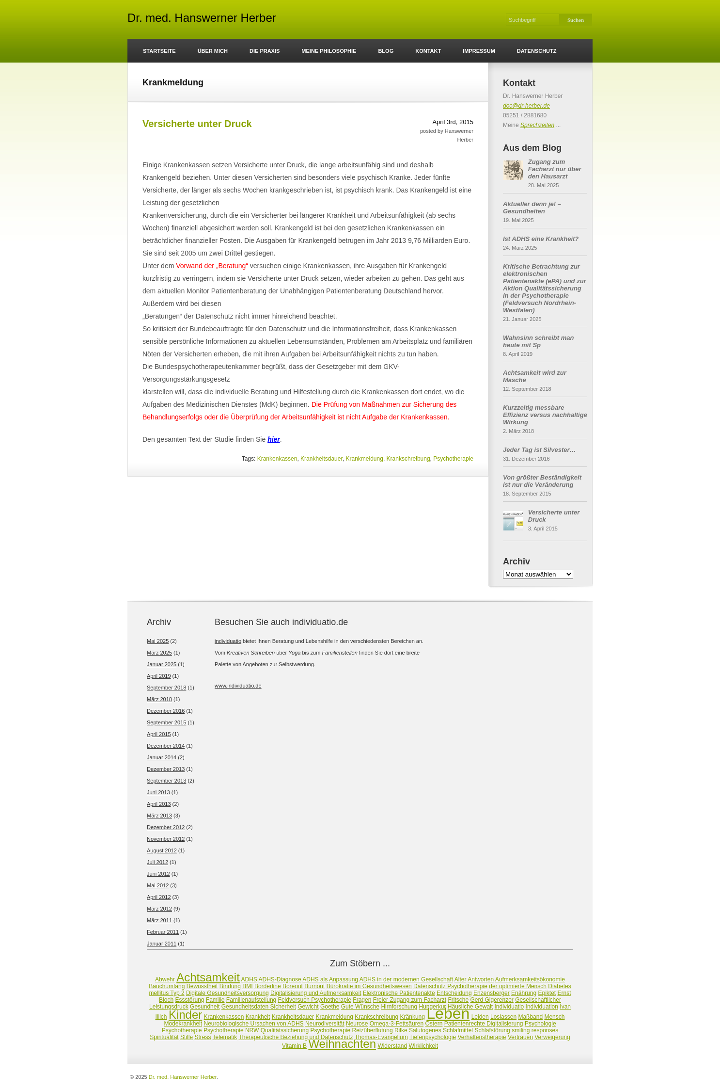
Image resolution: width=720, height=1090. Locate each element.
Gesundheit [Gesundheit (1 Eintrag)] (204, 1006)
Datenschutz (537, 51)
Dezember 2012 (166, 827)
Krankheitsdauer (321, 458)
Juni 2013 (158, 792)
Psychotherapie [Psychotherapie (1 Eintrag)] (182, 1030)
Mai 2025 (158, 641)
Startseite (159, 51)
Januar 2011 (161, 943)
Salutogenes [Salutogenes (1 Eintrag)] (425, 1030)
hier (273, 439)
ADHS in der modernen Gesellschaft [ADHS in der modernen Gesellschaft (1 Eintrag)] (406, 979)
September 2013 (166, 781)
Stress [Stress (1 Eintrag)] (202, 1037)
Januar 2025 (161, 664)
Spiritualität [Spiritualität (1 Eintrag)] (164, 1037)
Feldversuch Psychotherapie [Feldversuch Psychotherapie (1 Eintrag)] (314, 999)
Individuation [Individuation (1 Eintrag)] (542, 1006)
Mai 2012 (158, 885)
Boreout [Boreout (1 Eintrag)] (292, 986)
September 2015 (166, 722)
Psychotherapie (453, 458)
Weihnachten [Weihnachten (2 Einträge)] (342, 1043)
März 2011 (159, 920)
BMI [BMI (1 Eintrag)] (247, 986)
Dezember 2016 (166, 711)
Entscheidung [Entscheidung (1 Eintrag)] (454, 993)
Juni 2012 (158, 874)
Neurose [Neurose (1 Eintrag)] (357, 1023)
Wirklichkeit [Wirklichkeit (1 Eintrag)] (423, 1045)
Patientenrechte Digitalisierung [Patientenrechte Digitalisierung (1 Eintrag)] (483, 1023)
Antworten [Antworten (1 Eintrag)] (481, 979)
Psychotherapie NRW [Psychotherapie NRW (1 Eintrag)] (231, 1030)
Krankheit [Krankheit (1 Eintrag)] (258, 1016)
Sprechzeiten (537, 125)
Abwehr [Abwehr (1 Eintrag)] (165, 979)
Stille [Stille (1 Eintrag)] (186, 1037)
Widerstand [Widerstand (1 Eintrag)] (392, 1045)
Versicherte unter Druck (197, 123)
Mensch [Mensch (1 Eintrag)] (554, 1016)
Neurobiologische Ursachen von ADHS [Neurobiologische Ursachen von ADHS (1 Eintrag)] (253, 1023)
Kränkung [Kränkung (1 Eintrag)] (412, 1016)
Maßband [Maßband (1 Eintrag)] (530, 1016)
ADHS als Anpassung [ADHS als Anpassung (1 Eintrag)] (330, 979)
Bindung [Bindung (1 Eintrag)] (230, 986)
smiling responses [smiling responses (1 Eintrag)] (535, 1030)
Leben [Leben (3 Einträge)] (448, 1013)
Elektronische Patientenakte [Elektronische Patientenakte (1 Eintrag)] (399, 993)
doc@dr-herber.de (526, 105)
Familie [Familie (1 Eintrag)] (215, 999)
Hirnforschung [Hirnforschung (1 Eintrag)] (399, 1006)
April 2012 (159, 897)
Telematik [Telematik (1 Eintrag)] (225, 1037)
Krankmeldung (364, 458)
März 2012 (159, 909)
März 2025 (159, 653)
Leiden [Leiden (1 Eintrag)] (480, 1016)
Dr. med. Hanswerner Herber (201, 19)
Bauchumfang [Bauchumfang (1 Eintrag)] (167, 986)
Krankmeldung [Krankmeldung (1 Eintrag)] (334, 1016)
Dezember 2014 (166, 746)
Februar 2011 (163, 932)
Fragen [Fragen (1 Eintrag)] (362, 999)
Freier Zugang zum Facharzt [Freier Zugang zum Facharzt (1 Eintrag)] (409, 999)
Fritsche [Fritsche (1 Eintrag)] (458, 999)
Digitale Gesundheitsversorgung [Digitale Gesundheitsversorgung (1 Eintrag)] (227, 993)
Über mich (213, 51)
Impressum (479, 51)
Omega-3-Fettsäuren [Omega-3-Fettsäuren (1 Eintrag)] (396, 1023)
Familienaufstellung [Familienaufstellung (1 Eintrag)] (251, 999)
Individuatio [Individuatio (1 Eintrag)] (509, 1006)
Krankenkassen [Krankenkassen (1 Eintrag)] (224, 1016)
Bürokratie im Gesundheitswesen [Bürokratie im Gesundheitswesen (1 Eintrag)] (369, 986)
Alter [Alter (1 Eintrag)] (460, 979)
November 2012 (166, 839)
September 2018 (166, 687)
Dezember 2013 (166, 769)
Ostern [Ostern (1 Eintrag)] (433, 1023)
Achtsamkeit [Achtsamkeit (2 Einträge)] (208, 977)
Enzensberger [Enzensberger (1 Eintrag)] (491, 993)
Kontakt (428, 51)
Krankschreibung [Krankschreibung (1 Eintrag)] (376, 1016)
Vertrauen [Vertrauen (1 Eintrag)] (520, 1037)
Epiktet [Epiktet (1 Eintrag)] (547, 993)
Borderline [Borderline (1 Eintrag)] (267, 986)
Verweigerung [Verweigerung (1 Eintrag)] (552, 1037)
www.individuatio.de (238, 686)
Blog (385, 51)
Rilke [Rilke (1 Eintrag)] (400, 1030)
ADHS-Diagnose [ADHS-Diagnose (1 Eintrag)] (280, 979)
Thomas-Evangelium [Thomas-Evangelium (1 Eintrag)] (381, 1037)
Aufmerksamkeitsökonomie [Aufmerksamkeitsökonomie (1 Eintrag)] (530, 979)
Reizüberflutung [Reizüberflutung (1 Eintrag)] (372, 1030)
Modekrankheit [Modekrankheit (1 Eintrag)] (183, 1023)
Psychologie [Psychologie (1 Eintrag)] (540, 1023)
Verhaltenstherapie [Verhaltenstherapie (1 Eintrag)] (481, 1037)
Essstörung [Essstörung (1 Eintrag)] (189, 999)
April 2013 (159, 804)
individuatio (228, 641)
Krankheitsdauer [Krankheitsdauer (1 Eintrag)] (293, 1016)
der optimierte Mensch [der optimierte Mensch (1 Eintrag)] (518, 986)
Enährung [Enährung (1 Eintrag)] (523, 993)
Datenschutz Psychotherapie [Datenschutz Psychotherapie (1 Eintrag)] (450, 986)
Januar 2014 (161, 757)
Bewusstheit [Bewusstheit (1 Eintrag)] (202, 986)
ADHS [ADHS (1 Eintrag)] (249, 979)
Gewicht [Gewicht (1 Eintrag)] (307, 1006)
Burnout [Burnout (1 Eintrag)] (314, 986)
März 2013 (159, 815)
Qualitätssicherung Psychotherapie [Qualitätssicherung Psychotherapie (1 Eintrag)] (305, 1030)
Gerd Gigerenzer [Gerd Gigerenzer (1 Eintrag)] (491, 999)
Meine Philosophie (328, 51)
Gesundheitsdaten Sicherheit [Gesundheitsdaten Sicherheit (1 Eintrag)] (258, 1006)
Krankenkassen (277, 458)
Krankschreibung (408, 458)
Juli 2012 (157, 862)
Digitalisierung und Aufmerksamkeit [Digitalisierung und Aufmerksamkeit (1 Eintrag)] (315, 993)
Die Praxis (265, 51)
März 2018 (159, 699)
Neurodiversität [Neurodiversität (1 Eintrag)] (324, 1023)
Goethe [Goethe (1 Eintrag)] (329, 1006)
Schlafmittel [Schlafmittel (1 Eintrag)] (458, 1030)
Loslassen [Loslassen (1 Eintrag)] (503, 1016)
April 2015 (159, 734)
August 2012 (162, 850)
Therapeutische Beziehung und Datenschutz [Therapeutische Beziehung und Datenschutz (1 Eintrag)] (295, 1037)
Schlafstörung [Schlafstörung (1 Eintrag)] (492, 1030)
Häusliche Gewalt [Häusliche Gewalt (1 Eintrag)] (470, 1006)
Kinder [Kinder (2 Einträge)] (185, 1014)
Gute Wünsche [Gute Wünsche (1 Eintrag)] (360, 1006)
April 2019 (159, 676)
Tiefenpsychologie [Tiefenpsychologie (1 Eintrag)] (432, 1037)
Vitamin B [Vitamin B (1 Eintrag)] (294, 1045)
